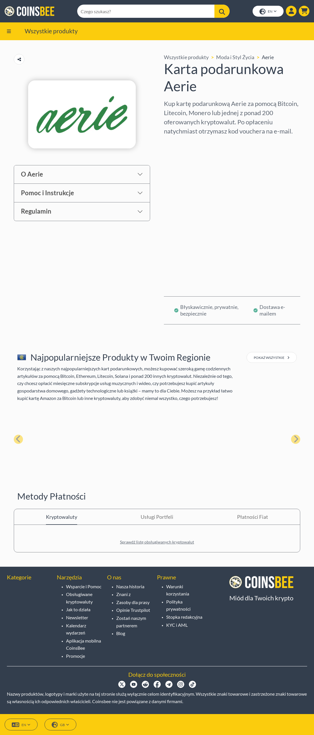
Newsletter (77, 617)
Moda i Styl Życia (235, 57)
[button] (304, 11)
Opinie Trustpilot (133, 610)
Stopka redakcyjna (184, 617)
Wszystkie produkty (51, 30)
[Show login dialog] (291, 11)
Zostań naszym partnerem (131, 621)
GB (60, 725)
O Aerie (32, 174)
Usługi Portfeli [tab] (157, 517)
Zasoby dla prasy (133, 602)
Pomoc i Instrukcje (47, 193)
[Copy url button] (19, 59)
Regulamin (36, 211)
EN (268, 12)
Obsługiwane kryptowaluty (79, 597)
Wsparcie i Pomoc (83, 586)
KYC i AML (177, 625)
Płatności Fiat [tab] (252, 517)
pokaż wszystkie (272, 357)
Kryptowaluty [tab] (61, 517)
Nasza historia (130, 586)
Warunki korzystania (177, 590)
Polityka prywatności (178, 605)
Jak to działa (78, 609)
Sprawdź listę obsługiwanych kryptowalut (157, 541)
